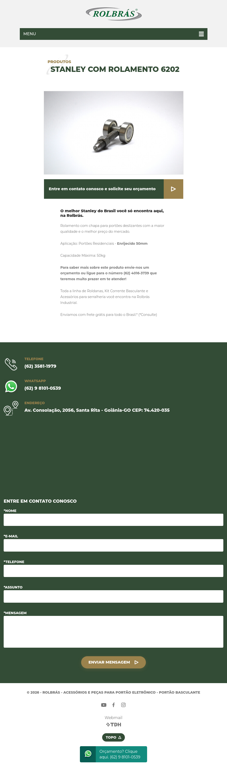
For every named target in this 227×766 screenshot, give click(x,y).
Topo (111, 737)
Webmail (113, 717)
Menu (29, 34)
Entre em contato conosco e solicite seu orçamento (102, 189)
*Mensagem (15, 613)
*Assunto (13, 587)
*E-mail (11, 536)
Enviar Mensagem (109, 662)
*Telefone (14, 562)
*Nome (10, 510)
